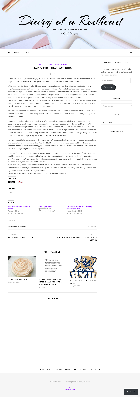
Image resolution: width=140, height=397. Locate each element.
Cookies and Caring (17, 279)
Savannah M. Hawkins (18, 226)
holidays (12, 221)
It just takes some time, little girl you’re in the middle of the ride (50, 282)
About (26, 53)
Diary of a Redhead (70, 21)
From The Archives (45, 64)
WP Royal (86, 382)
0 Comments (92, 226)
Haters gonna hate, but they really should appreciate (79, 207)
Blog (16, 53)
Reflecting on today (44, 206)
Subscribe (108, 87)
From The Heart (62, 64)
